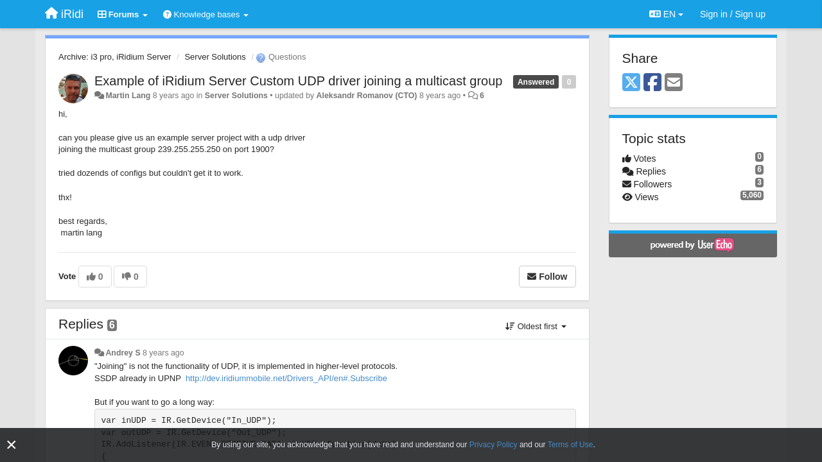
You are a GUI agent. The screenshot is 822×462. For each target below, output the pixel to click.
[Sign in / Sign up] (733, 14)
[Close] (11, 445)
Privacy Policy (493, 444)
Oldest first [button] (535, 326)
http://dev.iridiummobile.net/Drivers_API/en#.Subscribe (286, 378)
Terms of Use (570, 444)
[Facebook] (652, 83)
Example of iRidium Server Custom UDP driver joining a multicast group (298, 81)
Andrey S (122, 352)
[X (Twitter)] (631, 83)
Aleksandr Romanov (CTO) (367, 95)
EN (666, 14)
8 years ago (163, 352)
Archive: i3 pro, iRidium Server (114, 57)
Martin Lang (127, 95)
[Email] (674, 83)
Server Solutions (214, 57)
